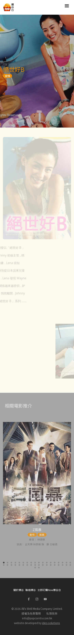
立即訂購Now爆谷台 (49, 590)
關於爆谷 (18, 590)
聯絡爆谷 (30, 590)
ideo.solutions (51, 623)
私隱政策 (51, 613)
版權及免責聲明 (31, 613)
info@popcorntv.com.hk (37, 618)
